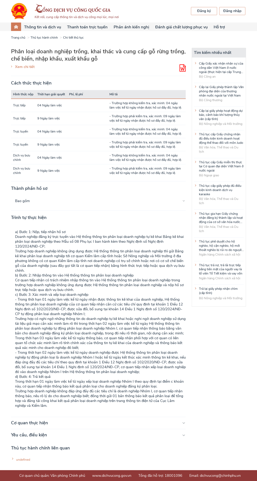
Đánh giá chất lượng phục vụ (181, 27)
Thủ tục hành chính (44, 37)
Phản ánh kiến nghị (131, 27)
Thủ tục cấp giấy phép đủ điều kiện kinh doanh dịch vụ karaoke (220, 190)
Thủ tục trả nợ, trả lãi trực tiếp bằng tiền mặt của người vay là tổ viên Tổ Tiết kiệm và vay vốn (220, 269)
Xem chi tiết (25, 66)
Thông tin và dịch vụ (42, 27)
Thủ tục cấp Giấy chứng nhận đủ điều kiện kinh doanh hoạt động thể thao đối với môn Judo (221, 138)
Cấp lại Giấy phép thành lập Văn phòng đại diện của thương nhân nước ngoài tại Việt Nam (221, 91)
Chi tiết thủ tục (73, 37)
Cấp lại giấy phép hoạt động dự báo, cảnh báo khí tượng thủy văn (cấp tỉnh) (221, 115)
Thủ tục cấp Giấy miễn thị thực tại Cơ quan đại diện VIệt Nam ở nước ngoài (221, 166)
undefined (23, 460)
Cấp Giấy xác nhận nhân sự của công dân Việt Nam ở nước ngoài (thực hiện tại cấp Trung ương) (221, 68)
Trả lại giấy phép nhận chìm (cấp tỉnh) (218, 291)
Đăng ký (204, 10)
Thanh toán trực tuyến (87, 27)
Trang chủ (18, 37)
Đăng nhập (232, 10)
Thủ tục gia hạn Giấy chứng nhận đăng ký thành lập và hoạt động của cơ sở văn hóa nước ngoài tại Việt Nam (221, 218)
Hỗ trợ (219, 27)
